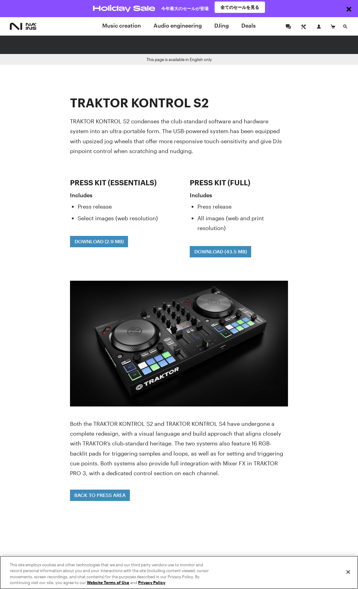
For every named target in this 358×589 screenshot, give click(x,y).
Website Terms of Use (108, 582)
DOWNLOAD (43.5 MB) (220, 251)
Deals (248, 25)
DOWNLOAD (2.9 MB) (99, 241)
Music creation (121, 25)
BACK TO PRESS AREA (100, 495)
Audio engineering (178, 25)
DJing (221, 25)
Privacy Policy (151, 582)
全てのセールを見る (239, 8)
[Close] (348, 572)
